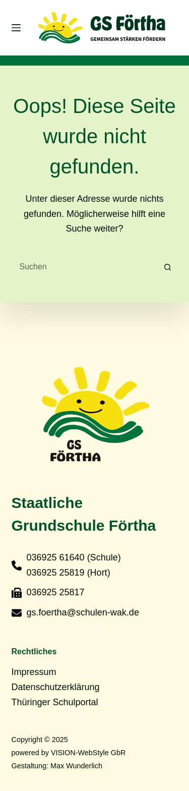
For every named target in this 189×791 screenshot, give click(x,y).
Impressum (34, 672)
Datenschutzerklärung (56, 687)
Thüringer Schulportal (55, 702)
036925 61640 (56, 557)
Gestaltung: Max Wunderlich (57, 766)
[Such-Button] (168, 267)
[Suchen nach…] (85, 267)
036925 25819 (56, 573)
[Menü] (16, 27)
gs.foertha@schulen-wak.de (83, 612)
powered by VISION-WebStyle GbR (69, 753)
